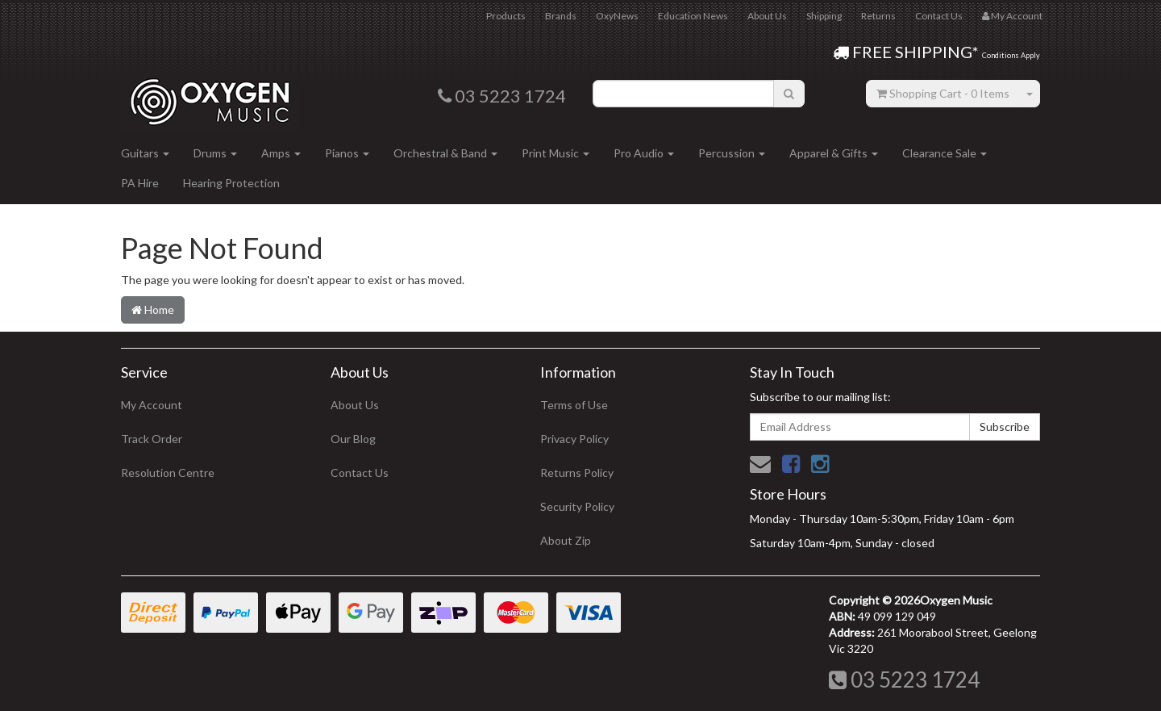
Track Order (151, 438)
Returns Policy (577, 472)
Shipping (824, 16)
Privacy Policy (574, 438)
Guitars (145, 153)
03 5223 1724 (904, 679)
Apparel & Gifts (833, 153)
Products (506, 16)
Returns (878, 16)
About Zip (565, 540)
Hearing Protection (231, 183)
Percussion (731, 153)
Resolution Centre (167, 472)
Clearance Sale (944, 153)
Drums (215, 153)
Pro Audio (644, 153)
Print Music (555, 153)
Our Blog (353, 438)
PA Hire (140, 183)
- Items (942, 93)
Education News (693, 16)
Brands (560, 16)
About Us (767, 16)
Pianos (347, 153)
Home (152, 309)
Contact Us (939, 16)
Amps (281, 153)
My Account (151, 405)
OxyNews (617, 16)
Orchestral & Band (445, 153)
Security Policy (577, 506)
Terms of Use (574, 405)
